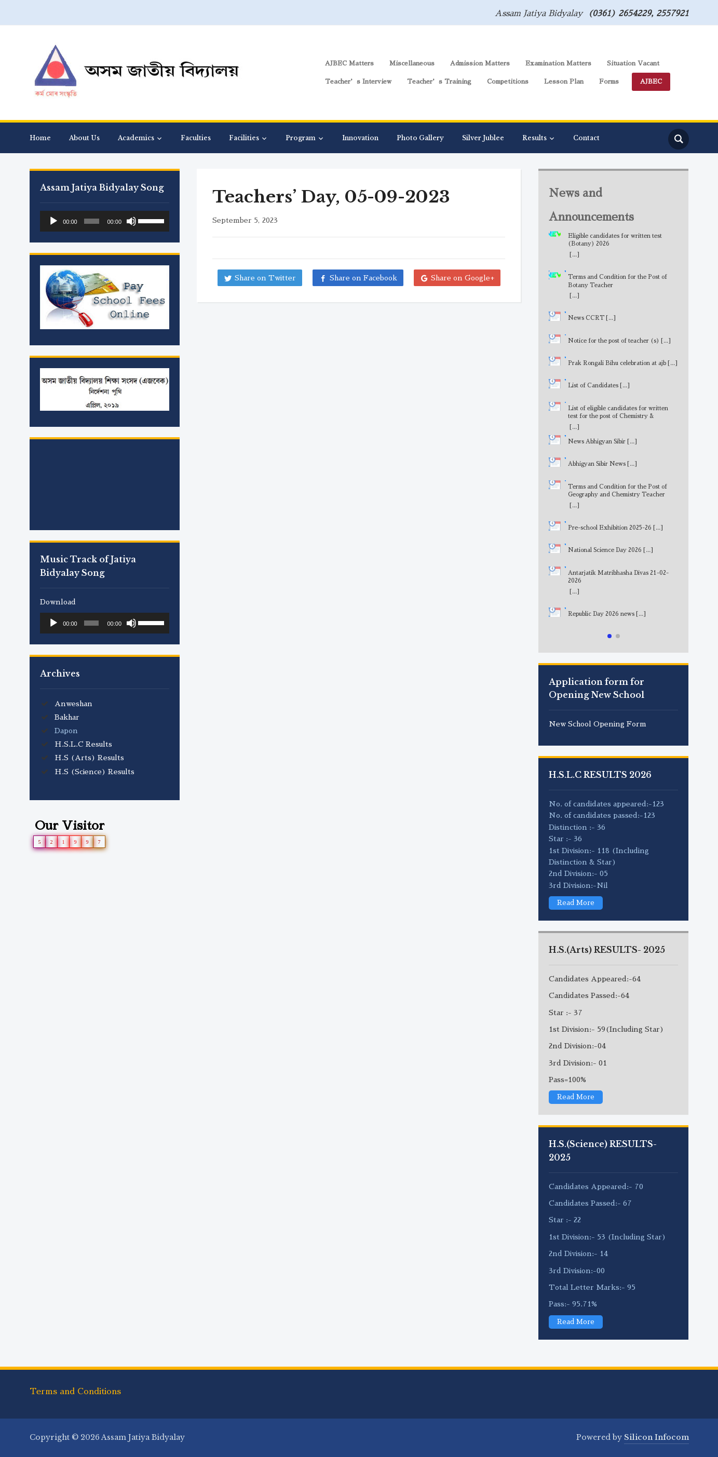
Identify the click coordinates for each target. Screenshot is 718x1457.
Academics (136, 138)
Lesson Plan (564, 81)
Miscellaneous (412, 63)
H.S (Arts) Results (89, 757)
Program (301, 138)
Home (40, 138)
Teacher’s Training (439, 81)
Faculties (196, 138)
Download (58, 601)
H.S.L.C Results (83, 744)
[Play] (53, 221)
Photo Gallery (420, 138)
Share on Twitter (265, 277)
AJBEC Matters (349, 63)
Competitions (508, 81)
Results (534, 138)
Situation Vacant (633, 63)
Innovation (360, 138)
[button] (609, 636)
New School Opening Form (597, 723)
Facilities (244, 138)
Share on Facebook (363, 277)
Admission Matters (480, 63)
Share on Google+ (462, 277)
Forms (609, 81)
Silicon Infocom (656, 1437)
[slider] (91, 221)
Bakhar (67, 717)
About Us (84, 138)
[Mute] (131, 221)
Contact (586, 138)
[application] (104, 221)
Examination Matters (558, 63)
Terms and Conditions (75, 1391)
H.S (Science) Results (94, 771)
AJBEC (651, 81)
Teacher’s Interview (358, 81)
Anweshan (73, 703)
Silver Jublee (483, 138)
